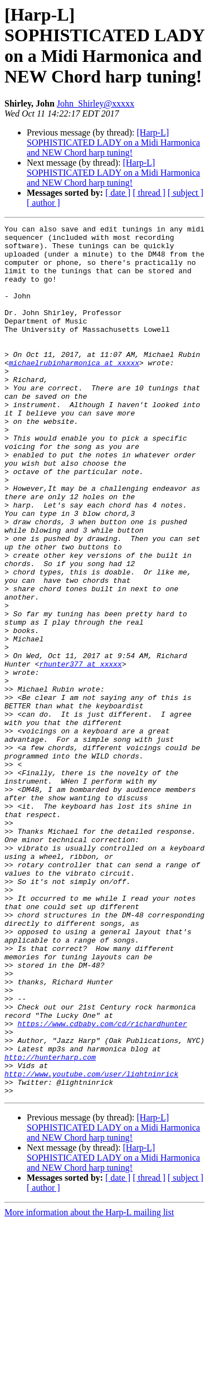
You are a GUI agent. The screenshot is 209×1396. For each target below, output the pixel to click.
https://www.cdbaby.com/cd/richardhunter (102, 1184)
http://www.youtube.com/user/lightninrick (91, 1244)
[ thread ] (149, 192)
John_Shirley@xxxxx (95, 103)
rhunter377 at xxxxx (80, 752)
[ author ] (43, 202)
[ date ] (117, 192)
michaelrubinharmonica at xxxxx (74, 391)
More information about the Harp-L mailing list (89, 1386)
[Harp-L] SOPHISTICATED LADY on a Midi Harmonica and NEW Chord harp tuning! (113, 142)
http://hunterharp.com (50, 1224)
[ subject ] (185, 192)
